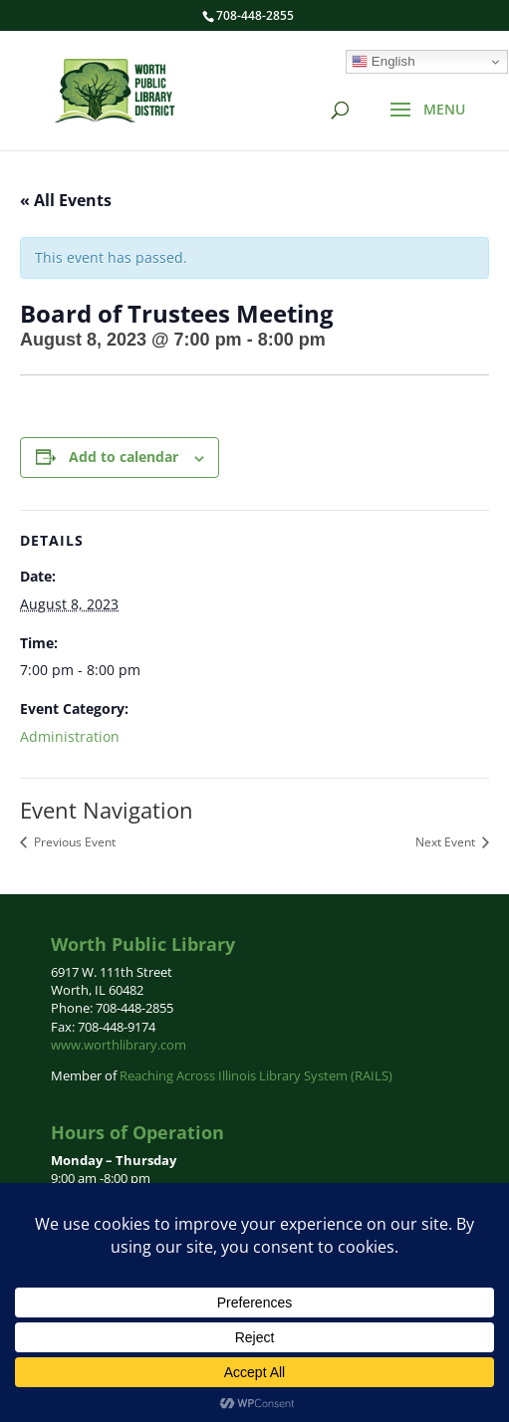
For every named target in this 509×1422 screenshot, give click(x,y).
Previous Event (73, 841)
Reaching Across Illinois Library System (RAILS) (256, 1075)
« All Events (66, 200)
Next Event (446, 841)
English (383, 62)
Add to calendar (123, 456)
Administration (70, 736)
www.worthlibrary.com (118, 1045)
